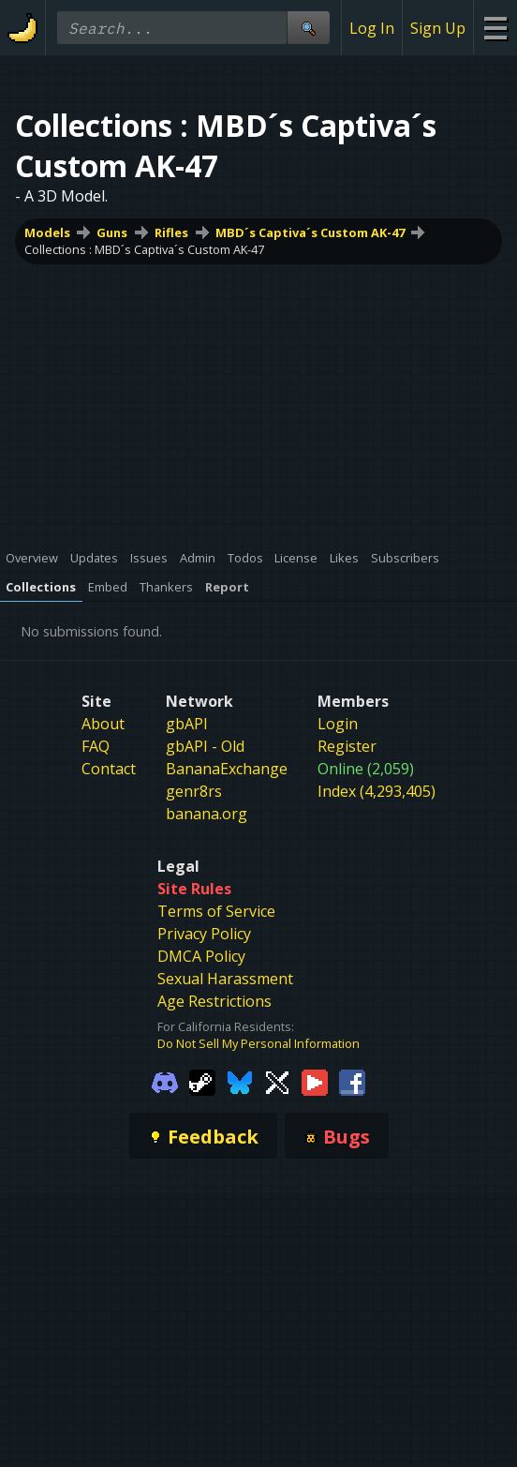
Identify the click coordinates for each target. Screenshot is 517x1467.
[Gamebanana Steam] (202, 1081)
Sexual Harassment (225, 978)
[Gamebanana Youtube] (315, 1081)
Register (347, 746)
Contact (108, 768)
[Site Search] (308, 27)
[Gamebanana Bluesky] (240, 1081)
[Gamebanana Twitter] (277, 1081)
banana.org (206, 813)
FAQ (95, 746)
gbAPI (187, 723)
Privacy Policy (204, 933)
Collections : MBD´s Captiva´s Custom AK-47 (144, 249)
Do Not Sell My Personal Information (258, 1043)
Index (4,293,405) (377, 791)
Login (338, 723)
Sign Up (437, 28)
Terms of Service (216, 911)
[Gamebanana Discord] (165, 1081)
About (103, 723)
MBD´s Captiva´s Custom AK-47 (310, 232)
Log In (371, 28)
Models (47, 232)
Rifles (171, 232)
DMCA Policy (201, 956)
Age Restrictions (214, 1001)
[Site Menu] (495, 27)
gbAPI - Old (205, 746)
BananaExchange (227, 768)
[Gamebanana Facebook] (352, 1081)
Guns (111, 232)
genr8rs (194, 791)
